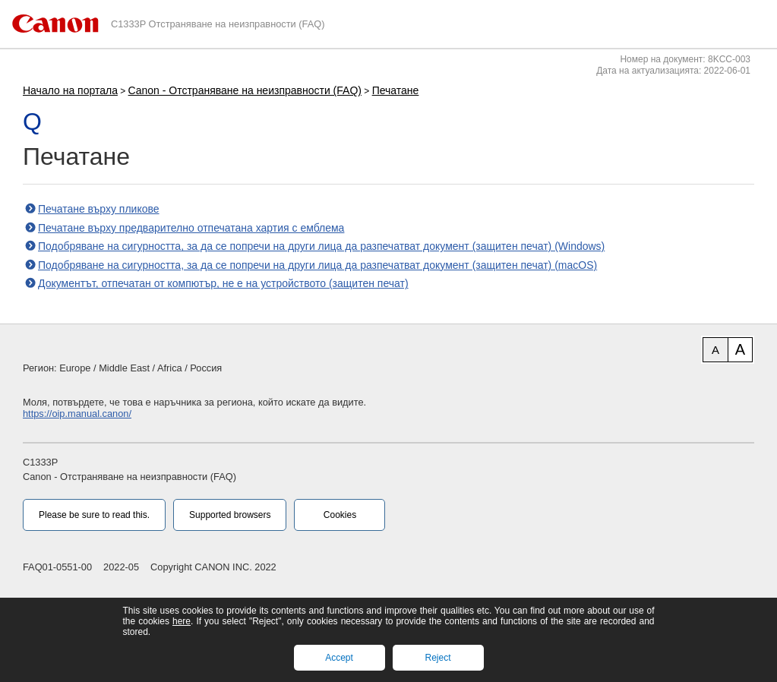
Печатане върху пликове (99, 209)
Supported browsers (229, 515)
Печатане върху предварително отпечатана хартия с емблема (191, 228)
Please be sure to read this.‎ (94, 515)
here (181, 621)
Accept (339, 657)
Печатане (395, 90)
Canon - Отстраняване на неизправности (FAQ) (245, 90)
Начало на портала (70, 90)
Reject (437, 657)
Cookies (340, 515)
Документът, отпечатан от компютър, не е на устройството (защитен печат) (223, 283)
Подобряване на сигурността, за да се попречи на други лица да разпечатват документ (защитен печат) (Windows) (321, 246)
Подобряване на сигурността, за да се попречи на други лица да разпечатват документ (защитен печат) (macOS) (317, 265)
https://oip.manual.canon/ (77, 413)
